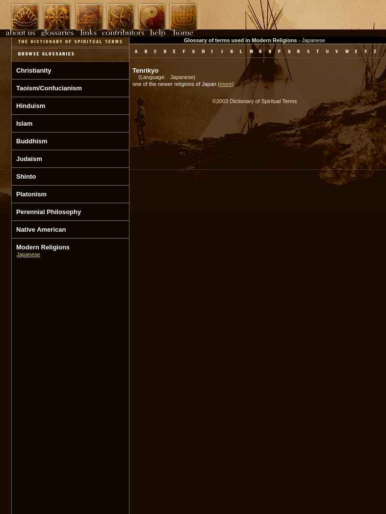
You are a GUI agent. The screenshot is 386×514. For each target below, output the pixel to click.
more (226, 84)
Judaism (29, 158)
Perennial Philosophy (48, 212)
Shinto (26, 176)
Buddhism (32, 141)
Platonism (31, 194)
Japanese (28, 254)
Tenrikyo (145, 70)
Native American (41, 229)
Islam (24, 123)
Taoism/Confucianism (49, 88)
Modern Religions (43, 247)
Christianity (33, 70)
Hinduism (30, 105)
